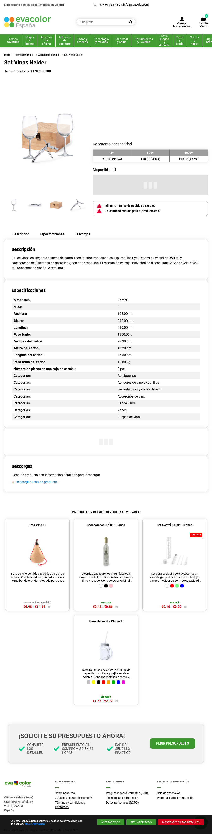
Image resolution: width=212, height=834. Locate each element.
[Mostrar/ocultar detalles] (181, 822)
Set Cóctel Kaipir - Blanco (174, 525)
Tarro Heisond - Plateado (106, 621)
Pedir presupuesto (172, 743)
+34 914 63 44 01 (111, 4)
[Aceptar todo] (110, 822)
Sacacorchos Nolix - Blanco (106, 525)
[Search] (130, 22)
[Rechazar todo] (141, 822)
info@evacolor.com (136, 4)
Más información (35, 824)
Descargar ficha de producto (36, 482)
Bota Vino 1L (37, 525)
